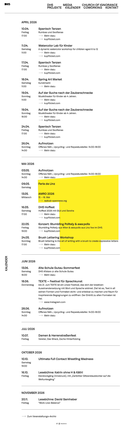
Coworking (93, 7)
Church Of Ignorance (100, 5)
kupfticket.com (52, 39)
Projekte (54, 7)
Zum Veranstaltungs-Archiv (41, 416)
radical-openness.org (55, 201)
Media (67, 5)
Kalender (72, 7)
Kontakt (111, 7)
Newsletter (64, 423)
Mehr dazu (49, 36)
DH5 (50, 5)
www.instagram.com (54, 302)
